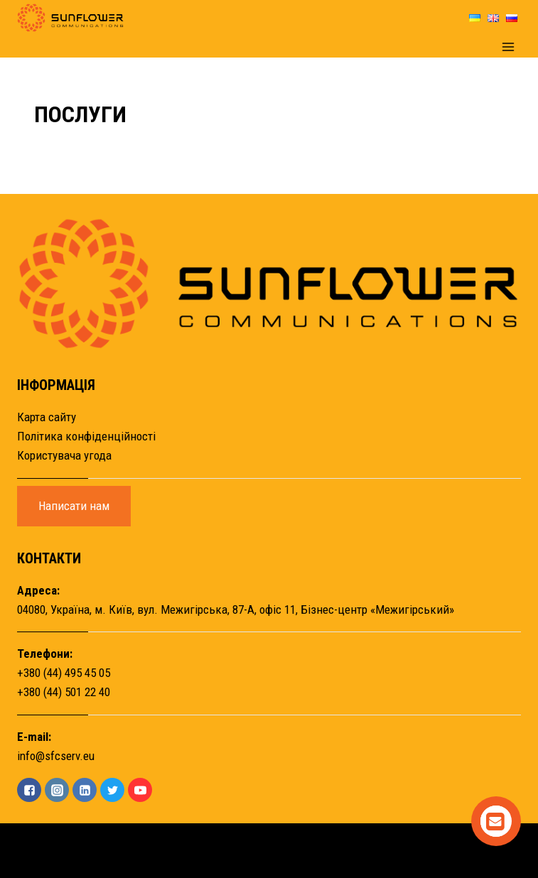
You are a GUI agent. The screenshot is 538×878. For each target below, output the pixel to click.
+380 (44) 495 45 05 (63, 673)
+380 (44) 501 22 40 (63, 692)
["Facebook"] (29, 790)
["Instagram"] (57, 790)
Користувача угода (64, 455)
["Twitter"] (112, 790)
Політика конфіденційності (86, 436)
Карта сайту (46, 417)
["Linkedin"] (84, 790)
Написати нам (73, 506)
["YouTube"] (140, 790)
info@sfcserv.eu (56, 756)
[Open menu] (508, 47)
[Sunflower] (70, 18)
